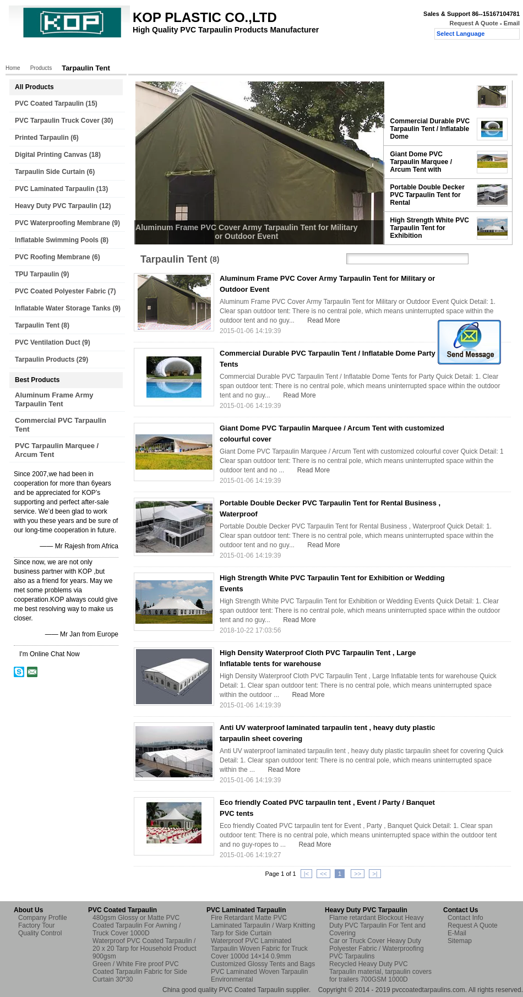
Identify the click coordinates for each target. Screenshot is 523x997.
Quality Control (214, 53)
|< (306, 873)
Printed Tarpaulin (42, 137)
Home (27, 53)
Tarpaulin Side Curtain (50, 172)
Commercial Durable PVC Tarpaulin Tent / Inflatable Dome (430, 128)
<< (323, 873)
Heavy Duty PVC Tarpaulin (56, 206)
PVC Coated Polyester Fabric (60, 291)
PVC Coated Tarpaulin (49, 103)
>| (374, 873)
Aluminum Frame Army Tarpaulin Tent (54, 399)
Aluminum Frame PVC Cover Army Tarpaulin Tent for (425, 96)
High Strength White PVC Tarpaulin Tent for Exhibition (429, 227)
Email (512, 23)
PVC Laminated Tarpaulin (54, 189)
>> (357, 873)
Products (66, 53)
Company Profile (42, 918)
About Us (108, 53)
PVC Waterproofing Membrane (62, 223)
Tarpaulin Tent (37, 325)
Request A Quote (473, 23)
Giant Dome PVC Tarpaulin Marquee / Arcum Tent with (421, 161)
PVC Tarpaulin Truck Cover (57, 120)
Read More (323, 320)
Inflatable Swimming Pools (57, 240)
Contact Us (269, 53)
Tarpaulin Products (44, 359)
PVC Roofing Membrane (52, 257)
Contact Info (465, 918)
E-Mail (457, 933)
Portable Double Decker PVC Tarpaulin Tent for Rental (427, 194)
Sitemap (460, 941)
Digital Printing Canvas (51, 155)
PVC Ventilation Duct (47, 342)
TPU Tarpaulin (37, 274)
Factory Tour (157, 53)
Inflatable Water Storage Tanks (63, 308)
